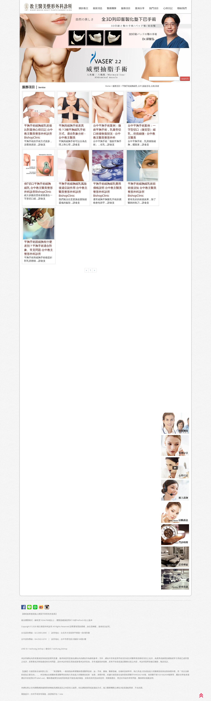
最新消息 (97, 8)
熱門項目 (154, 8)
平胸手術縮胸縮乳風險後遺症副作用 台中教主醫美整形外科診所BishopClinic (73, 190)
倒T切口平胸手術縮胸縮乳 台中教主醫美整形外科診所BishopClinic (38, 188)
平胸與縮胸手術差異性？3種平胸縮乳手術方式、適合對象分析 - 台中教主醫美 (72, 131)
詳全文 (41, 144)
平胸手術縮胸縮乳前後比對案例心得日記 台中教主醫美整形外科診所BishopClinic (38, 131)
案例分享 (139, 8)
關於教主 (83, 8)
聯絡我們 (182, 8)
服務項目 (125, 8)
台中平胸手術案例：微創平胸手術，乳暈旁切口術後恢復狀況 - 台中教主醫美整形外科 (107, 131)
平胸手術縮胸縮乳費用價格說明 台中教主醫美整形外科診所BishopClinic (107, 190)
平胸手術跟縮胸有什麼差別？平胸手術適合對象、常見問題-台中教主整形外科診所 (38, 248)
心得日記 (168, 8)
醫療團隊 (111, 8)
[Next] (94, 270)
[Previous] (86, 270)
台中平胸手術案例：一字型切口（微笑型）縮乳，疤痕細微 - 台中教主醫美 (142, 131)
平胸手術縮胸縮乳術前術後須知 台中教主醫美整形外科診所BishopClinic (142, 190)
